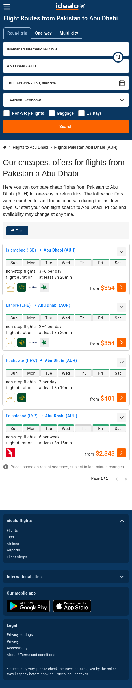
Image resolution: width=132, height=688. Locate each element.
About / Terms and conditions (31, 655)
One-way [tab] (43, 33)
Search (66, 126)
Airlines (13, 544)
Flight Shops (17, 557)
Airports (13, 550)
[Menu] (6, 6)
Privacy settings (20, 634)
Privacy (13, 641)
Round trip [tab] (17, 33)
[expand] (121, 251)
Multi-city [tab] (69, 33)
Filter (19, 231)
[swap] (118, 57)
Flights (12, 530)
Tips (10, 537)
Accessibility (17, 648)
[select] (121, 287)
